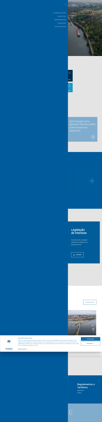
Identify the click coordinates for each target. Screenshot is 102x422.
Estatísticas (12, 388)
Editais (11, 395)
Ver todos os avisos (67, 79)
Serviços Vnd (44, 388)
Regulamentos (80, 390)
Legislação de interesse (15, 393)
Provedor (12, 398)
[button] (91, 181)
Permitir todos (90, 409)
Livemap (43, 390)
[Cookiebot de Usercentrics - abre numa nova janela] (9, 419)
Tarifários (79, 392)
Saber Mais (12, 44)
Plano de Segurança (14, 400)
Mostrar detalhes (22, 419)
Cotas (42, 395)
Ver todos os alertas (67, 90)
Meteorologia (44, 393)
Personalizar (90, 413)
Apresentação (13, 390)
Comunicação (75, 318)
